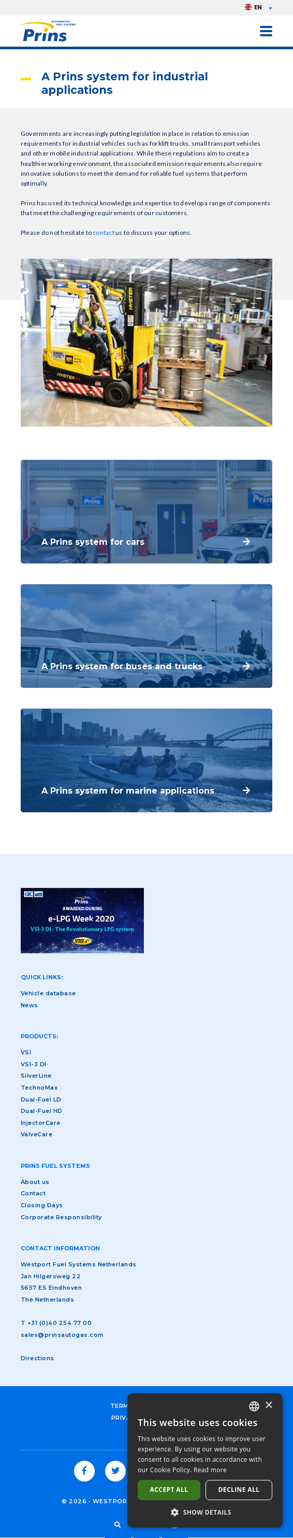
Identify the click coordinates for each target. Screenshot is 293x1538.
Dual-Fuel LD (41, 1099)
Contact (33, 1193)
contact (104, 232)
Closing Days (42, 1205)
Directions (37, 1358)
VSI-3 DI (34, 1064)
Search (118, 1525)
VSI (26, 1052)
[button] (205, 1512)
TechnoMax (39, 1087)
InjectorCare (41, 1122)
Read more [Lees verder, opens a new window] (210, 1469)
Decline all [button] (239, 1489)
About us (35, 1182)
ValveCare (36, 1134)
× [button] (268, 1405)
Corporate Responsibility (61, 1217)
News (29, 1005)
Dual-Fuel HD (42, 1110)
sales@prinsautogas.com (62, 1334)
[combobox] (254, 1406)
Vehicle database (48, 993)
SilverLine (36, 1075)
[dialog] (205, 1460)
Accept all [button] (169, 1489)
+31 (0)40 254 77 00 (59, 1323)
